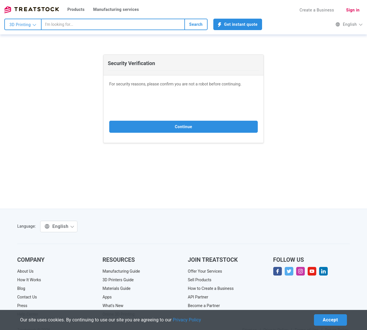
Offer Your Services (205, 271)
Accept (330, 320)
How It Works (29, 280)
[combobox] (113, 24)
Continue (183, 126)
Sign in (353, 10)
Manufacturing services (116, 9)
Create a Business (317, 10)
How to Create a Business (211, 288)
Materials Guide (117, 288)
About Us (25, 271)
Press (22, 305)
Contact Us (27, 297)
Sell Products (199, 280)
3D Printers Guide (118, 280)
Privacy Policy (187, 320)
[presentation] (152, 104)
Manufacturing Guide (121, 271)
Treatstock (31, 9)
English (349, 24)
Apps (107, 297)
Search (196, 24)
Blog (21, 288)
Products (76, 9)
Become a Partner (204, 305)
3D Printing (22, 24)
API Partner (198, 297)
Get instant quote (238, 24)
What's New (113, 305)
